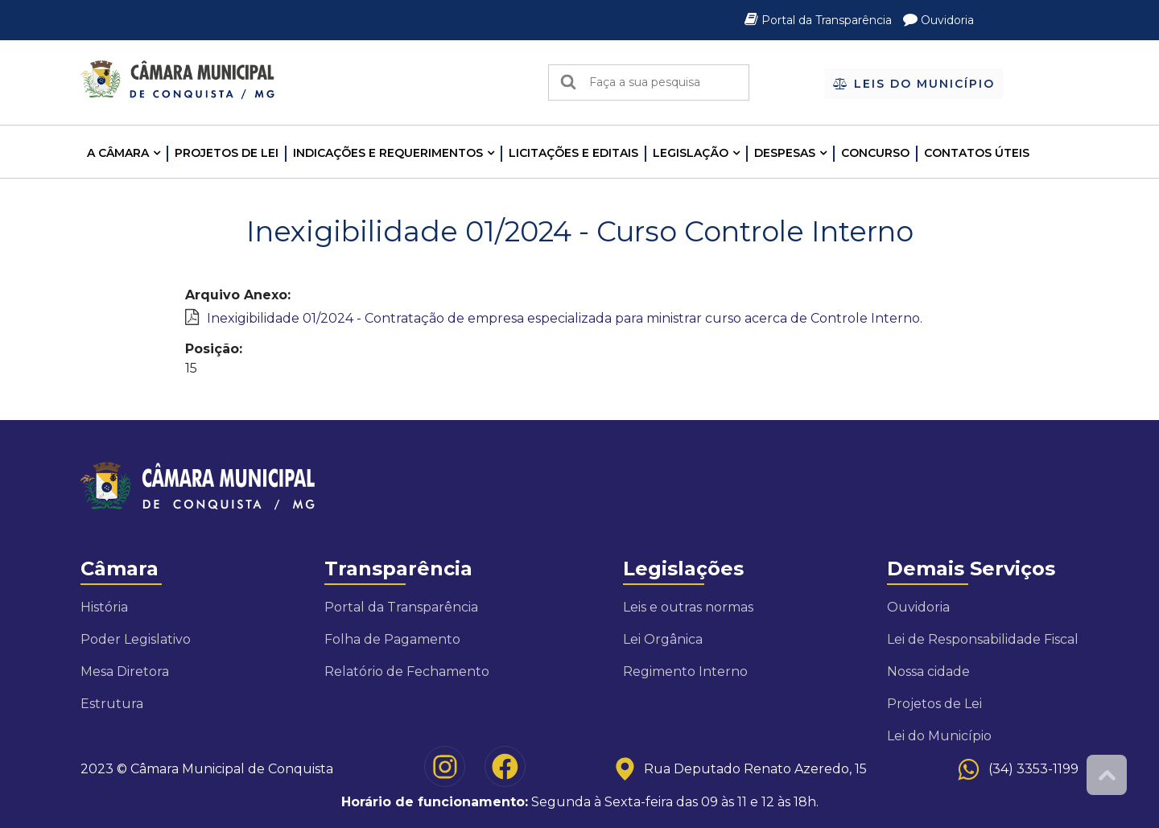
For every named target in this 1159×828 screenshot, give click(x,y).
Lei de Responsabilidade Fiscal (983, 639)
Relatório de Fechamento (406, 671)
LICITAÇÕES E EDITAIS (573, 153)
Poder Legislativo (135, 639)
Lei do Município (939, 736)
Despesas (784, 153)
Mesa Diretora (124, 671)
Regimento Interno (685, 671)
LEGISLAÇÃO (690, 153)
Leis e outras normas (688, 607)
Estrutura (111, 703)
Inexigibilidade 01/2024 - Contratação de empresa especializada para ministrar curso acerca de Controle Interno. (564, 318)
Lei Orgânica (663, 639)
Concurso (875, 153)
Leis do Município (914, 83)
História (104, 607)
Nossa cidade (928, 671)
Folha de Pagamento (392, 639)
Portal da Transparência (819, 20)
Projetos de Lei (226, 153)
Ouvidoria (938, 20)
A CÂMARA (118, 153)
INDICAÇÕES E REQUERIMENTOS (388, 153)
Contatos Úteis (976, 153)
